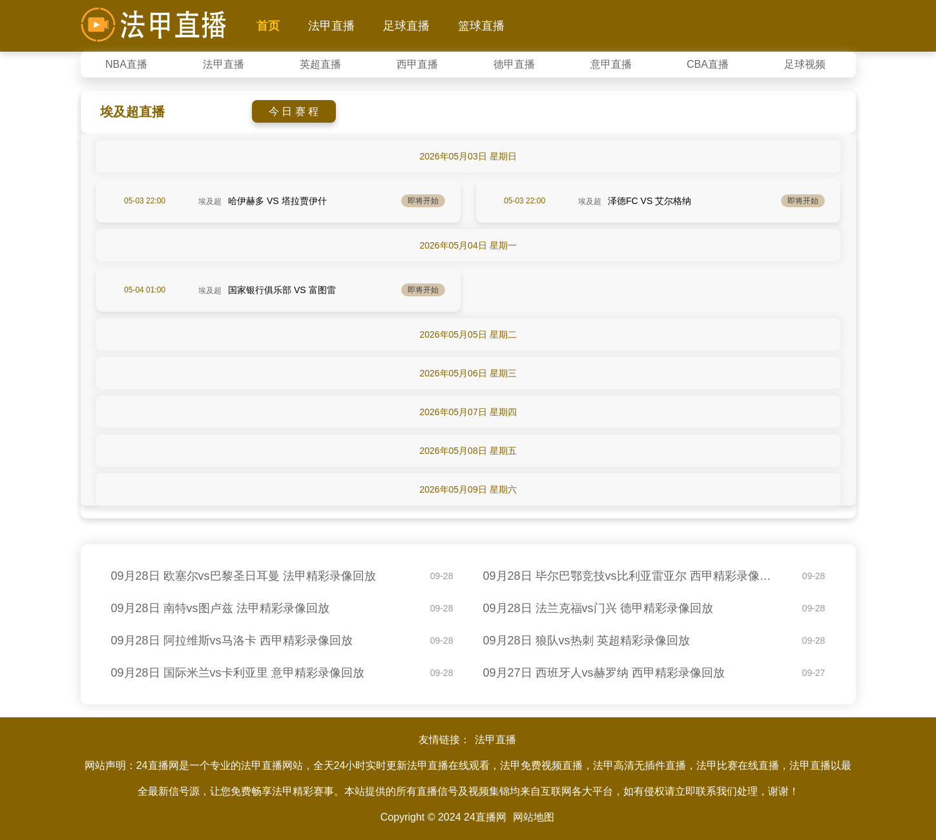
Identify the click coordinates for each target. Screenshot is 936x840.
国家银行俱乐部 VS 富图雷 (281, 290)
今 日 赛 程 (293, 111)
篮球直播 (481, 25)
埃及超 (210, 201)
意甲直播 (611, 64)
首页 (268, 25)
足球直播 (406, 25)
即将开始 (423, 200)
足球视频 (805, 64)
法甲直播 (331, 25)
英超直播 (320, 64)
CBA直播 (708, 64)
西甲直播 (417, 64)
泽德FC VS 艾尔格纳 (649, 201)
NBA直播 (126, 64)
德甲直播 (514, 64)
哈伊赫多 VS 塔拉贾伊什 (277, 201)
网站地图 (533, 817)
